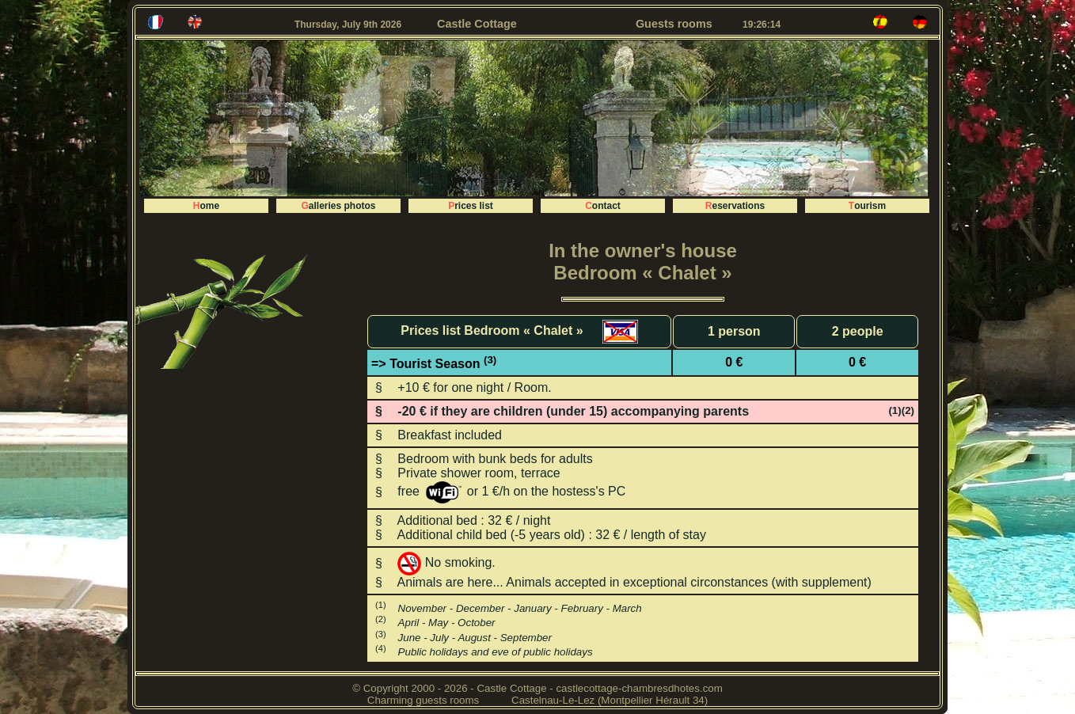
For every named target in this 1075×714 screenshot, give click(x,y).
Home (206, 205)
